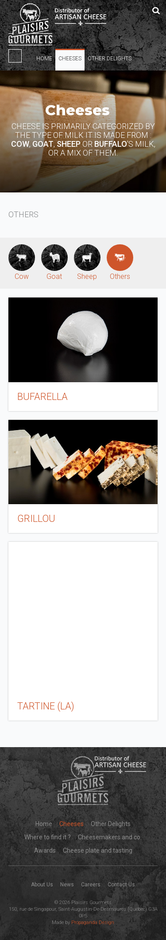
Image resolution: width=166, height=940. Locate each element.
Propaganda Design (92, 922)
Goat (54, 262)
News (67, 884)
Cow (21, 262)
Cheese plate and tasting (97, 850)
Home (44, 58)
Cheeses (69, 58)
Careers (90, 884)
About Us (42, 884)
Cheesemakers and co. (110, 837)
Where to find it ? (47, 837)
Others (120, 262)
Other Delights (109, 58)
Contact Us (121, 884)
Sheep (87, 262)
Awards (45, 850)
